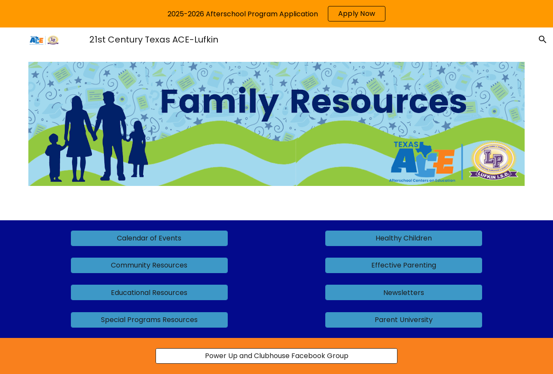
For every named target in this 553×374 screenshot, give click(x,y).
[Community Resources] (149, 265)
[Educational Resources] (149, 292)
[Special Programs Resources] (149, 319)
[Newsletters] (404, 292)
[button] (542, 39)
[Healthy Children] (404, 238)
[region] (276, 13)
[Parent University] (404, 319)
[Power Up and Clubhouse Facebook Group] (276, 356)
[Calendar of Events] (149, 238)
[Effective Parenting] (404, 265)
